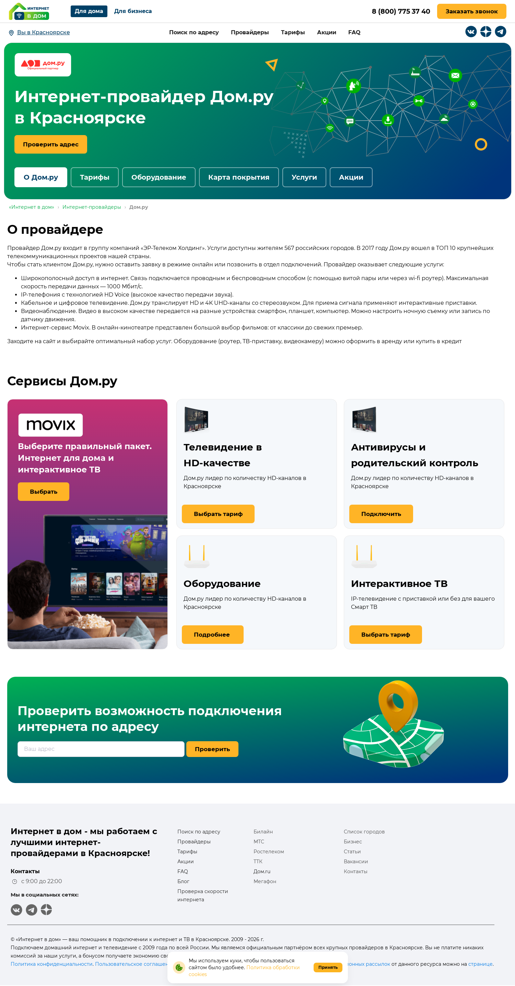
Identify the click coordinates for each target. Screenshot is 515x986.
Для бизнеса (133, 11)
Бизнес (353, 842)
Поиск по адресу (194, 32)
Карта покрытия (239, 177)
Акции (326, 32)
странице (480, 964)
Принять (328, 967)
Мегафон (265, 881)
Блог (183, 881)
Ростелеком (269, 852)
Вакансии (356, 861)
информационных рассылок (354, 964)
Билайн (263, 832)
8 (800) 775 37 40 (399, 11)
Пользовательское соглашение (135, 964)
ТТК (258, 861)
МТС (259, 842)
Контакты (355, 871)
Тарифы (293, 32)
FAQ (354, 32)
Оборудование (158, 177)
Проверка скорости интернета (202, 895)
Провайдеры (250, 32)
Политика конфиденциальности (52, 964)
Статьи (352, 852)
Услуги (304, 177)
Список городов (364, 832)
